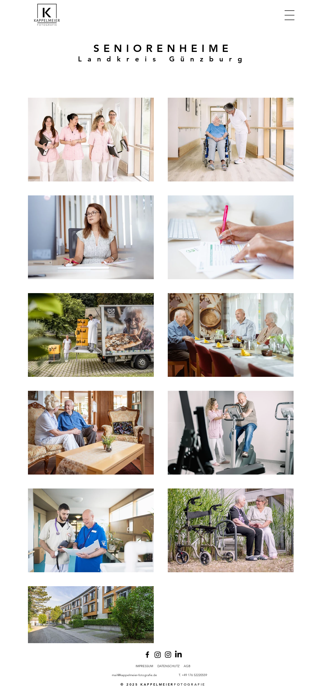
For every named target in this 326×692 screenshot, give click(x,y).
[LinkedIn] (178, 654)
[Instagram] (157, 654)
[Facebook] (147, 654)
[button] (289, 15)
